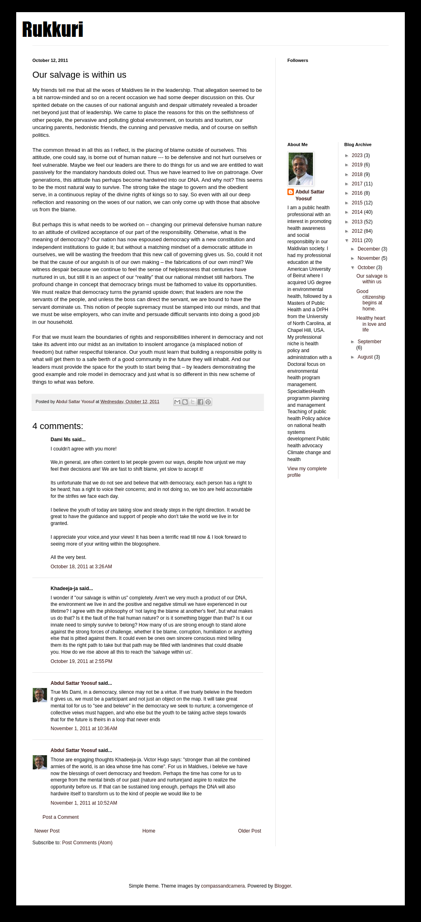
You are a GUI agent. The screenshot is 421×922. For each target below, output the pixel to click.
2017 (358, 184)
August (365, 357)
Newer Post (47, 831)
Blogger (282, 886)
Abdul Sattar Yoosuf (74, 683)
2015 (358, 203)
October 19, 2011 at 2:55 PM (81, 661)
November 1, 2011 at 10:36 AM (84, 728)
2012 (358, 231)
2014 (358, 212)
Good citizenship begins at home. (370, 300)
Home (148, 831)
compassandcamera (223, 886)
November (369, 258)
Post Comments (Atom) (87, 843)
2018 (358, 174)
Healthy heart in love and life (371, 324)
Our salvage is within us (371, 279)
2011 (358, 240)
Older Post (249, 831)
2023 (358, 155)
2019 (358, 165)
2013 (358, 222)
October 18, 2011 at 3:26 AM (81, 566)
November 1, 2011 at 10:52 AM (84, 803)
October (366, 267)
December (369, 249)
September (369, 341)
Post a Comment (61, 817)
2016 (358, 193)
